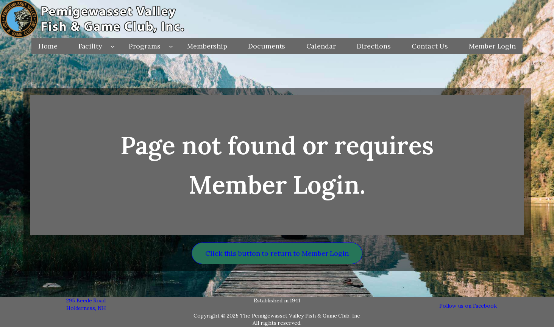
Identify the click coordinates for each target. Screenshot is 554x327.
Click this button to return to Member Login (277, 253)
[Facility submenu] (113, 46)
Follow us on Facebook (468, 305)
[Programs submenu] (171, 46)
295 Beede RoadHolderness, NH (86, 304)
